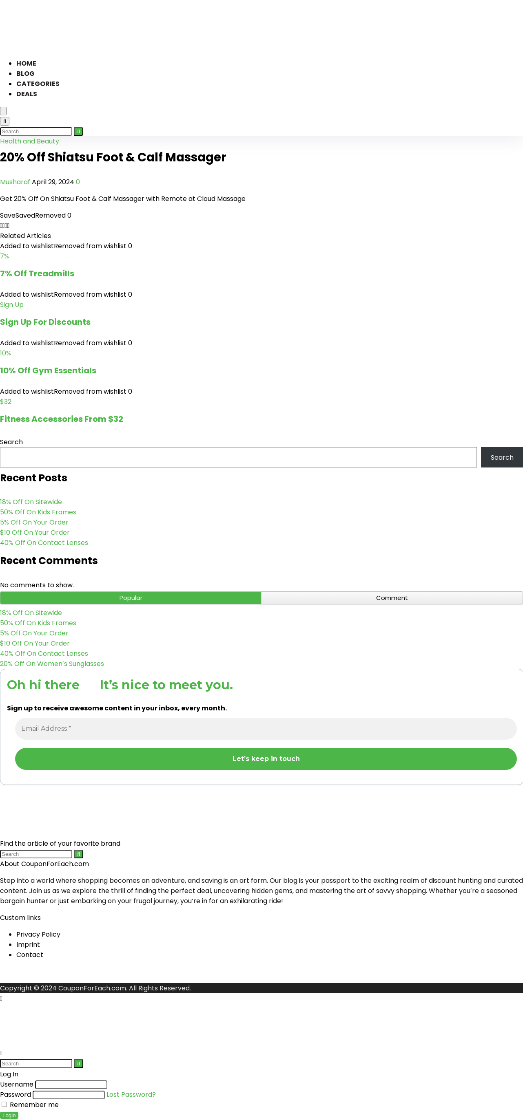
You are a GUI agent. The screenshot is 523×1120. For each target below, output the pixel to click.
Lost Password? (131, 1094)
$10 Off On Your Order (35, 532)
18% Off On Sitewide (31, 502)
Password (15, 1094)
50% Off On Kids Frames (38, 512)
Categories (38, 83)
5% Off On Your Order (34, 522)
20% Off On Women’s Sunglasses (52, 663)
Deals (26, 94)
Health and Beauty (29, 141)
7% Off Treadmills (37, 273)
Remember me (30, 1104)
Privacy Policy (38, 934)
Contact (29, 954)
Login (9, 1115)
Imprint (28, 944)
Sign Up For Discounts (45, 322)
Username (16, 1084)
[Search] (4, 121)
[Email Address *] (266, 729)
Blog (25, 73)
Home (26, 63)
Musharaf (16, 182)
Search (11, 442)
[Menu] (3, 111)
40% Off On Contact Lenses (44, 542)
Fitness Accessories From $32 (61, 419)
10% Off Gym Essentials (48, 370)
